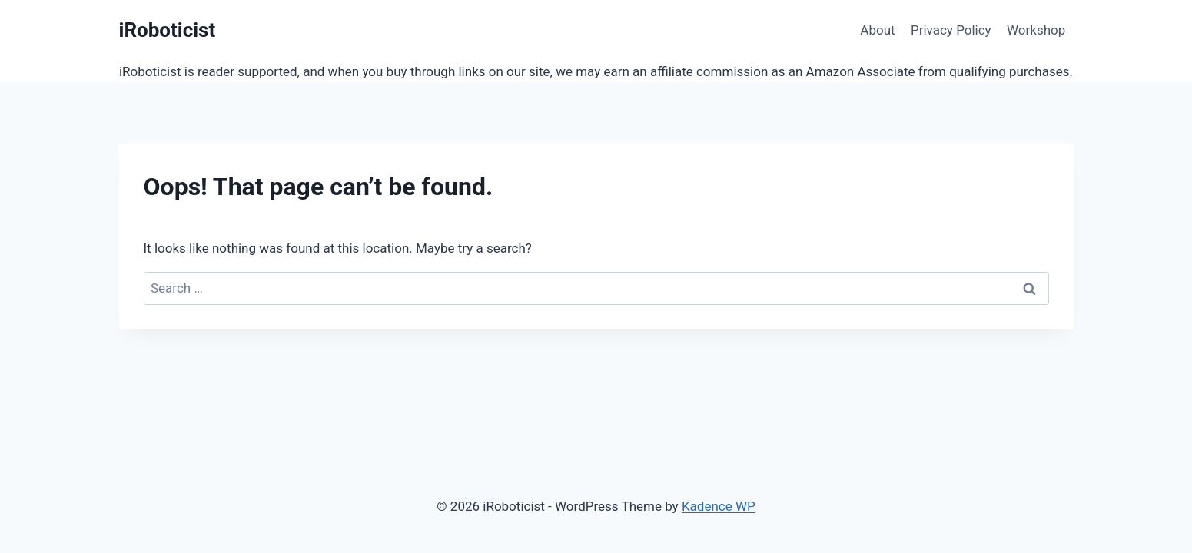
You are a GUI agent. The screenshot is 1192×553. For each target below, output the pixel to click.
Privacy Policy (951, 30)
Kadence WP (718, 506)
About (877, 30)
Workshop (1036, 30)
